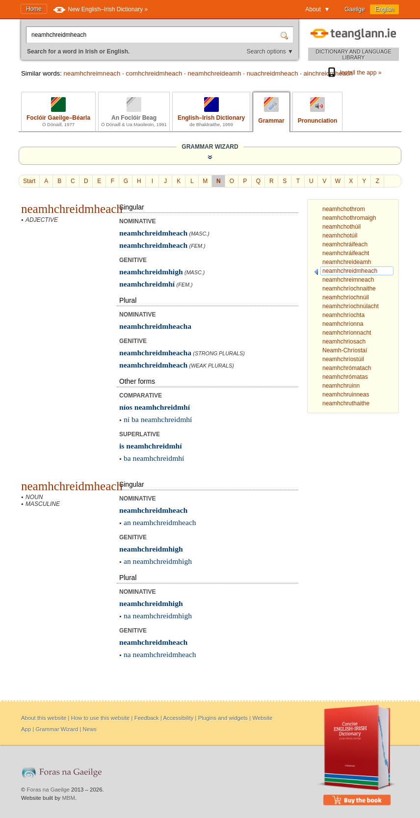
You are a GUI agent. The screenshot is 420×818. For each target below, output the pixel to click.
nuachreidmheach (272, 73)
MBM (68, 798)
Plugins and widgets (223, 718)
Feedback (146, 718)
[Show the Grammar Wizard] (210, 157)
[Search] (285, 35)
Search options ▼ (270, 51)
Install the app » (354, 72)
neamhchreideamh (214, 73)
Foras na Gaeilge (48, 789)
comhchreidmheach (154, 73)
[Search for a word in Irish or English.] (154, 35)
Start (29, 181)
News (90, 729)
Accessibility (178, 718)
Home (34, 8)
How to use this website (100, 718)
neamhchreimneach (91, 73)
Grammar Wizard (57, 729)
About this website (43, 718)
